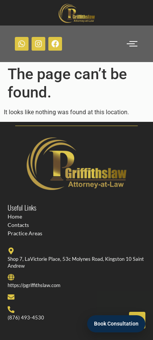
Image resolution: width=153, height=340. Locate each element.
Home (15, 216)
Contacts (18, 225)
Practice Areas (25, 233)
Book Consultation (116, 324)
